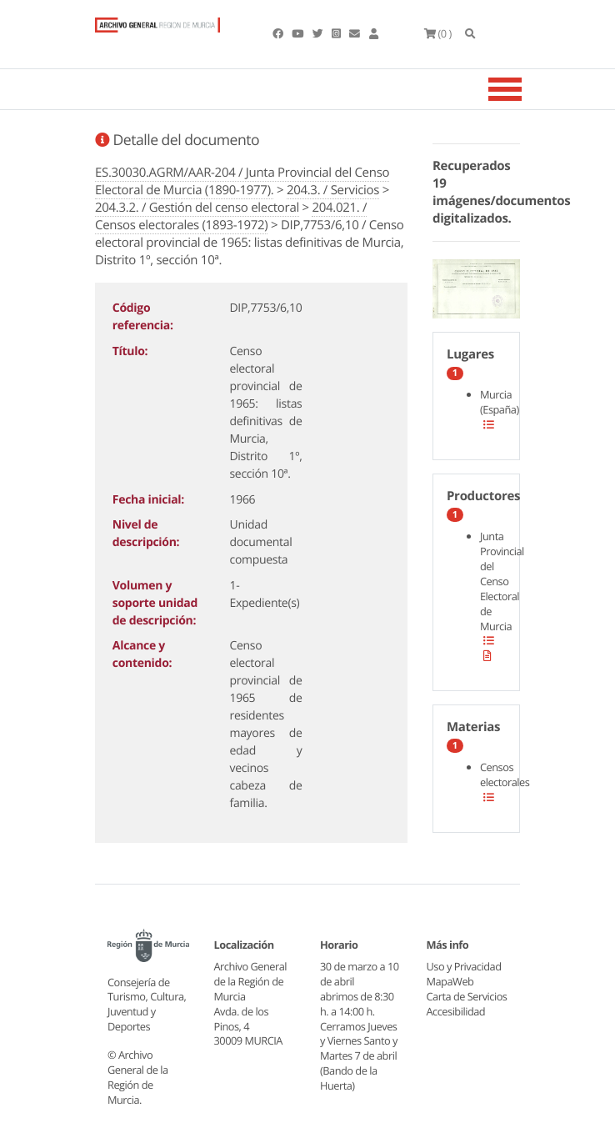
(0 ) (438, 33)
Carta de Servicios (467, 996)
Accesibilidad (456, 1011)
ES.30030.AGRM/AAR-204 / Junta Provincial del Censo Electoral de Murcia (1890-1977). (242, 181)
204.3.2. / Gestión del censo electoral (197, 207)
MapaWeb (450, 981)
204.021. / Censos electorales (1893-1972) (231, 216)
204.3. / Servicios (333, 190)
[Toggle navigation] (525, 89)
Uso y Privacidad (464, 966)
